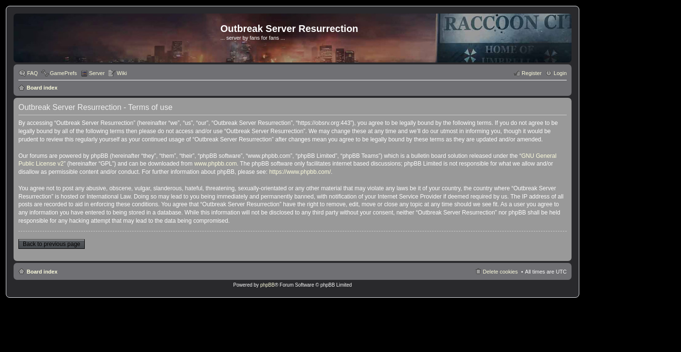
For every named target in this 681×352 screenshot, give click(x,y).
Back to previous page (51, 244)
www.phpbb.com (215, 163)
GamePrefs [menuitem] (63, 73)
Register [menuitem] (532, 73)
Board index (42, 88)
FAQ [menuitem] (32, 73)
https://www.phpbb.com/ (300, 171)
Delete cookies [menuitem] (500, 272)
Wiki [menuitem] (122, 73)
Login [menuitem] (560, 73)
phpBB (267, 285)
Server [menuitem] (97, 73)
